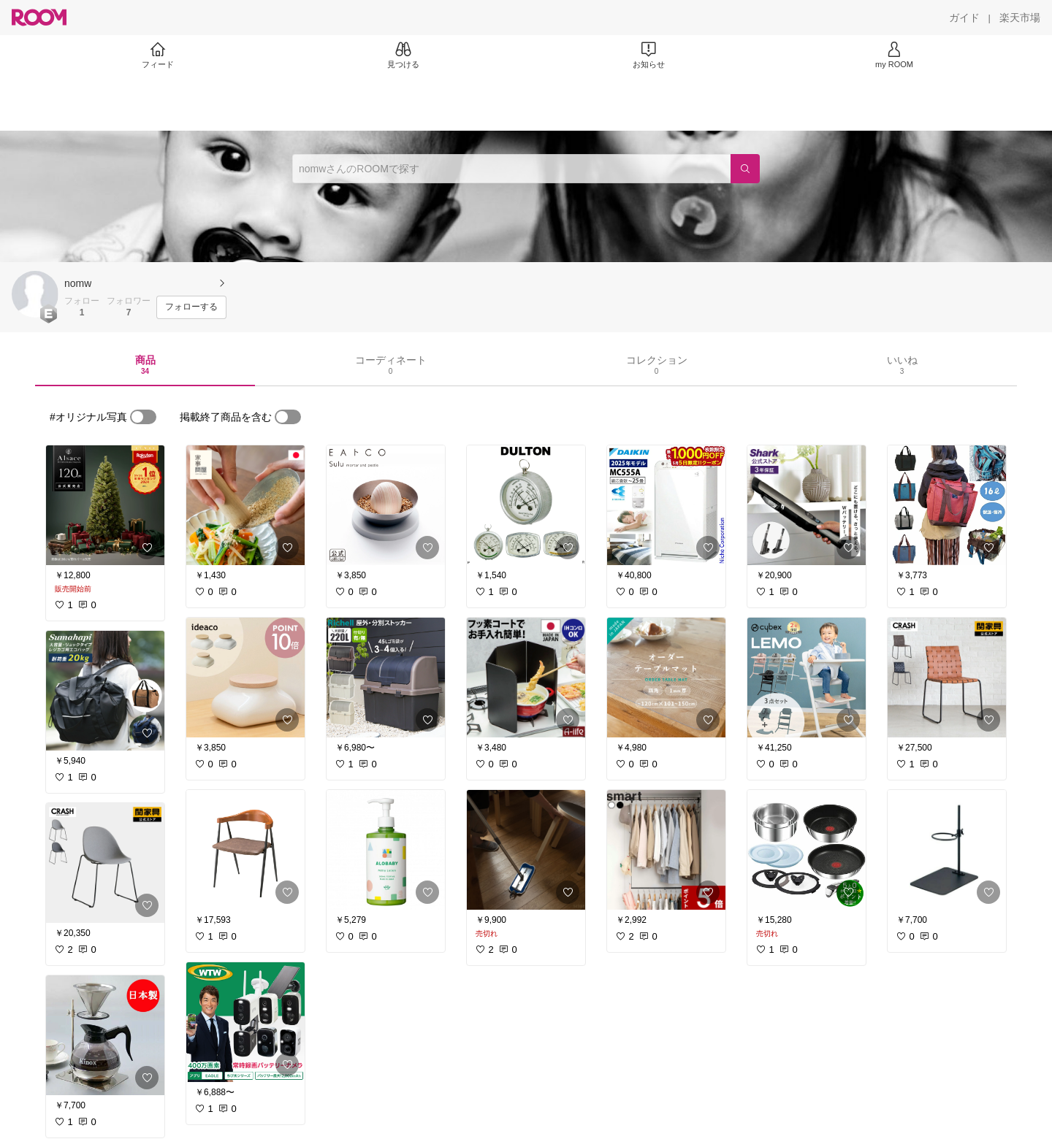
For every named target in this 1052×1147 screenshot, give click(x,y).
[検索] (745, 168)
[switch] (143, 417)
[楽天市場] (1019, 17)
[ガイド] (964, 17)
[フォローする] (191, 307)
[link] (105, 505)
